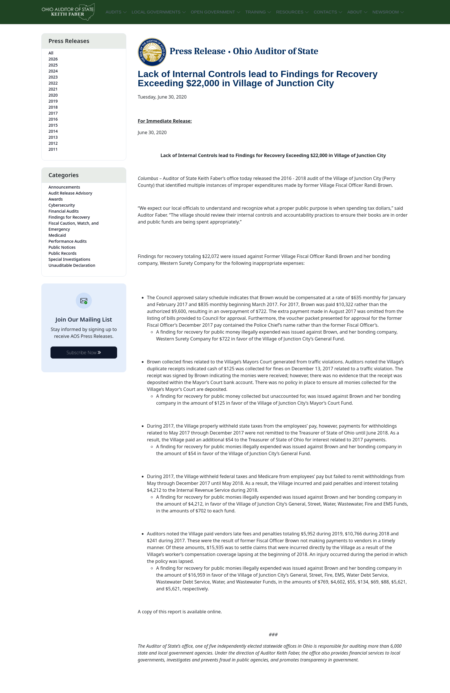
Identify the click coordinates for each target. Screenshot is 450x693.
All (51, 53)
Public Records (63, 253)
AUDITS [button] (113, 11)
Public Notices (62, 247)
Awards (56, 199)
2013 (53, 137)
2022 (53, 83)
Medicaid (57, 235)
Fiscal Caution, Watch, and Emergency (74, 226)
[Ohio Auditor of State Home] (68, 12)
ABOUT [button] (354, 11)
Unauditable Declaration (72, 265)
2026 (53, 59)
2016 (53, 119)
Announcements (64, 187)
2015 (53, 125)
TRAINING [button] (255, 11)
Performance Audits (68, 241)
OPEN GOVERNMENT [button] (213, 11)
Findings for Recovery (69, 217)
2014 (53, 131)
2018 (53, 107)
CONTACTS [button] (325, 11)
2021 (53, 89)
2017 (53, 113)
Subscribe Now (84, 352)
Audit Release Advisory (70, 193)
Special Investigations (69, 259)
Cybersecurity (62, 205)
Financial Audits (64, 211)
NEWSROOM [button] (386, 11)
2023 (53, 77)
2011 (53, 149)
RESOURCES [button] (289, 11)
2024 (53, 71)
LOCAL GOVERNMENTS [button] (156, 11)
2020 (53, 95)
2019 (53, 101)
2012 (53, 143)
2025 (53, 65)
